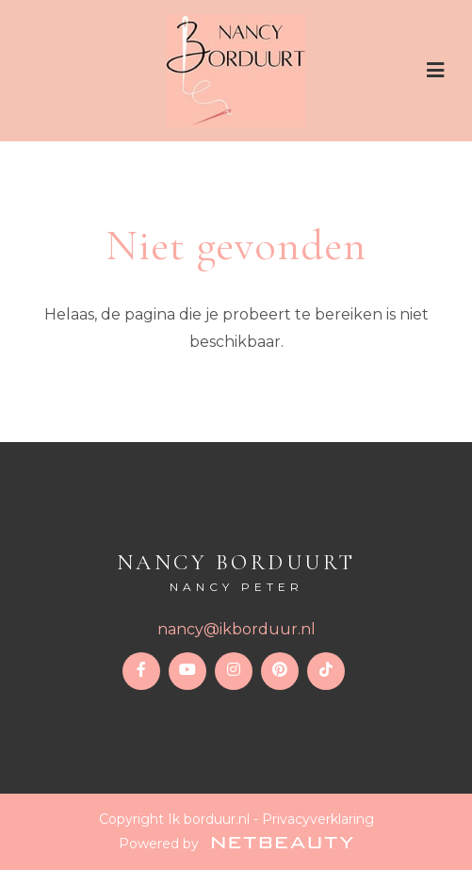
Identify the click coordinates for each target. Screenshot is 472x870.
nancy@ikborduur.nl (236, 629)
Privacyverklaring (318, 819)
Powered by (236, 843)
